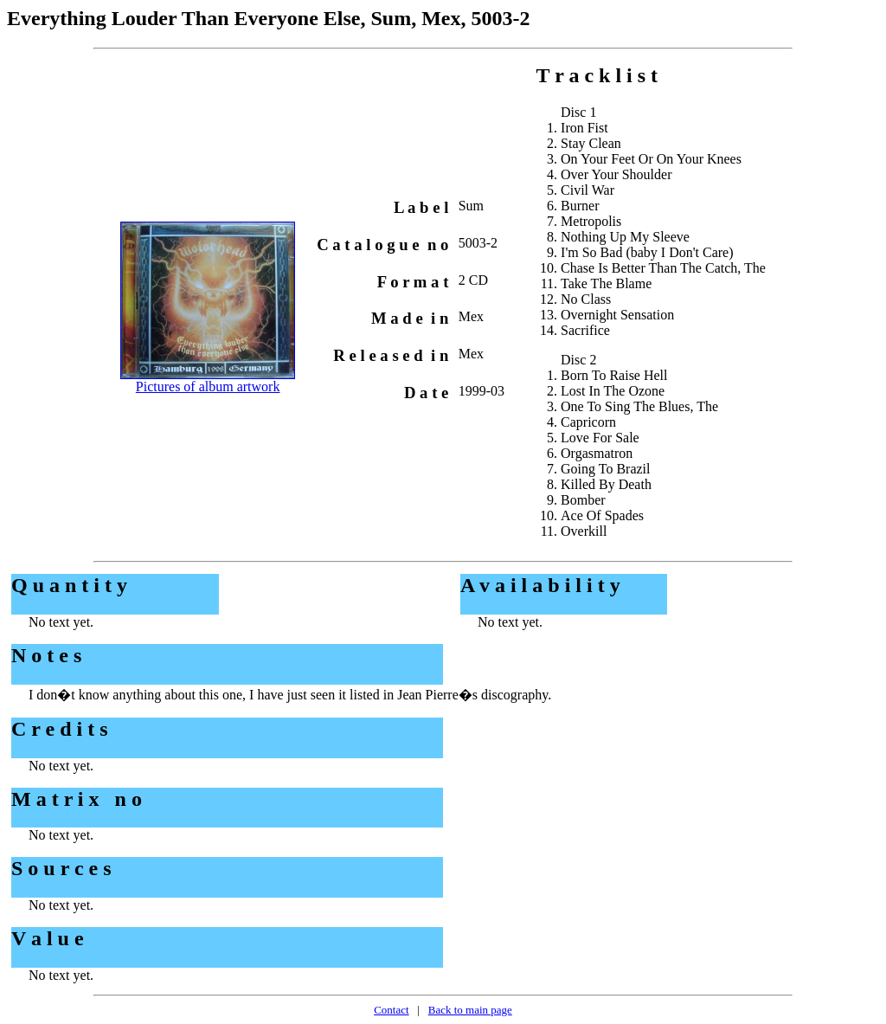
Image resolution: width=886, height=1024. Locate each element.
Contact (391, 1009)
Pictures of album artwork (208, 386)
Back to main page (470, 1009)
